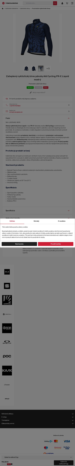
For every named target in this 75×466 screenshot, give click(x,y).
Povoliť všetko (56, 244)
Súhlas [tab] (12, 221)
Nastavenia (19, 244)
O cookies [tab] (61, 221)
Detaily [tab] (36, 221)
